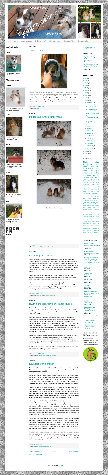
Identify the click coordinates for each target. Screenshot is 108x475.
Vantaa (91, 203)
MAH (94, 216)
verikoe (94, 207)
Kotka (90, 182)
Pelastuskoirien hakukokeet (91, 253)
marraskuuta (90, 105)
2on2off (97, 196)
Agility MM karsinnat (89, 191)
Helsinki (92, 212)
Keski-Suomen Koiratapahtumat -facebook (90, 326)
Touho (87, 221)
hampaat (97, 225)
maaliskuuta (90, 143)
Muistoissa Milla (83, 41)
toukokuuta (90, 138)
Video (53, 246)
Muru (84, 218)
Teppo (97, 182)
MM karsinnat (91, 200)
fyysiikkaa (92, 205)
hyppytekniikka (86, 228)
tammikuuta (90, 148)
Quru (97, 172)
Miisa (84, 202)
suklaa (92, 196)
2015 (86, 95)
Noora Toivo (88, 279)
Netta (44, 246)
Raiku (84, 195)
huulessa (97, 227)
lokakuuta (89, 126)
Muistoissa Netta (54, 41)
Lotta (93, 175)
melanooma (89, 230)
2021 (86, 80)
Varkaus (97, 221)
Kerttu (90, 214)
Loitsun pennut (87, 174)
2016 (86, 93)
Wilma (90, 223)
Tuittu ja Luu (88, 273)
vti (96, 235)
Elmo (94, 198)
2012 (86, 151)
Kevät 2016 (96, 214)
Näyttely (93, 172)
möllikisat (92, 184)
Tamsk (97, 202)
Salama (85, 181)
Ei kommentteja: (40, 106)
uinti (94, 235)
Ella (84, 211)
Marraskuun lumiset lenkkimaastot (46, 117)
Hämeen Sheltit (89, 244)
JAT (88, 182)
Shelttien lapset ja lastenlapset (90, 47)
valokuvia (48, 246)
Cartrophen (39, 446)
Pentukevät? (87, 287)
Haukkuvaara (86, 212)
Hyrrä (90, 179)
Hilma (96, 212)
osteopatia (86, 177)
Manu (97, 193)
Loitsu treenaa (51, 355)
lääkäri (44, 446)
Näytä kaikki (96, 315)
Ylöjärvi (94, 223)
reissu (89, 207)
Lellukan (87, 301)
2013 (86, 100)
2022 (86, 78)
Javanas (86, 285)
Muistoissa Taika (68, 41)
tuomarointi (85, 235)
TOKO (97, 175)
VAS (90, 221)
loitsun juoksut (87, 175)
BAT (90, 209)
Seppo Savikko (91, 219)
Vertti (92, 189)
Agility (92, 166)
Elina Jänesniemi (95, 209)
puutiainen (96, 232)
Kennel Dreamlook (90, 320)
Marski (97, 200)
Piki (98, 186)
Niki (87, 218)
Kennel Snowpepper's (91, 291)
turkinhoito (90, 235)
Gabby (97, 188)
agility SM (96, 189)
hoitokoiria (85, 227)
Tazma (85, 203)
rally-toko (96, 179)
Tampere (92, 202)
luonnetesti (86, 196)
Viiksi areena (86, 223)
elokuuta (89, 131)
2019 (86, 85)
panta (84, 232)
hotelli (91, 227)
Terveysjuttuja (88, 302)
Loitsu (37, 246)
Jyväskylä (90, 193)
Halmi (37, 295)
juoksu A (96, 195)
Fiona (84, 179)
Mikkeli (97, 216)
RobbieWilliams (95, 218)
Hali (98, 211)
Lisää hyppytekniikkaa (40, 255)
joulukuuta (90, 102)
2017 (86, 90)
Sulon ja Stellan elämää (91, 258)
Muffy (41, 246)
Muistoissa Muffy (40, 41)
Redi (90, 218)
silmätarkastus (95, 181)
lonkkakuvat (86, 184)
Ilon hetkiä (87, 268)
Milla (94, 182)
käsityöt (85, 207)
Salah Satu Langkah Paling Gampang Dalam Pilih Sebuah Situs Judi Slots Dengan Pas (92, 261)
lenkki (84, 230)
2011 (86, 153)
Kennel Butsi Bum (90, 323)
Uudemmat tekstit (35, 451)
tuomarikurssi (96, 234)
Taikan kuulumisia (38, 50)
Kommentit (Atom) (38, 454)
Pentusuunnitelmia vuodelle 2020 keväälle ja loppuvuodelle (91, 295)
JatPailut (85, 193)
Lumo (16, 41)
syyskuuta (90, 128)
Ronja (84, 219)
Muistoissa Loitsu (26, 41)
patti (88, 232)
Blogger (63, 465)
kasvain (97, 205)
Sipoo (88, 202)
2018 (86, 88)
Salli (89, 181)
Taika (37, 108)
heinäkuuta (90, 133)
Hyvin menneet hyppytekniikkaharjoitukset (50, 304)
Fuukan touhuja (89, 251)
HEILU (94, 211)
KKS (94, 193)
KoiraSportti (85, 216)
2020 (86, 83)
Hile (98, 198)
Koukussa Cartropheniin (41, 364)
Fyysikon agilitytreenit (91, 65)
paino (51, 446)
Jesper (85, 200)
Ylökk (97, 223)
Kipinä (91, 177)
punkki (91, 232)
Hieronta (85, 189)
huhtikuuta (90, 141)
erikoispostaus (90, 225)
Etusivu (54, 451)
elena (84, 225)
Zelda (89, 195)
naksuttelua (96, 230)
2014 (86, 98)
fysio (89, 172)
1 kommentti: (39, 293)
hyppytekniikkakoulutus (49, 295)
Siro (89, 189)
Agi (91, 164)
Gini (87, 211)
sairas (84, 234)
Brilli (98, 191)
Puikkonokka (88, 267)
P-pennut (96, 177)
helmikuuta (90, 145)
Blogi (9, 41)
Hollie (41, 295)
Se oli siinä (87, 281)
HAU (90, 211)
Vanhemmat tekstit (73, 451)
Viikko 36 (86, 274)
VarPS (93, 221)
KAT (87, 214)
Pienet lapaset (88, 60)
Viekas (97, 203)
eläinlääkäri (86, 205)
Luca (90, 216)
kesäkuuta (90, 136)
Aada (84, 198)
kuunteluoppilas (95, 228)
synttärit (89, 234)
